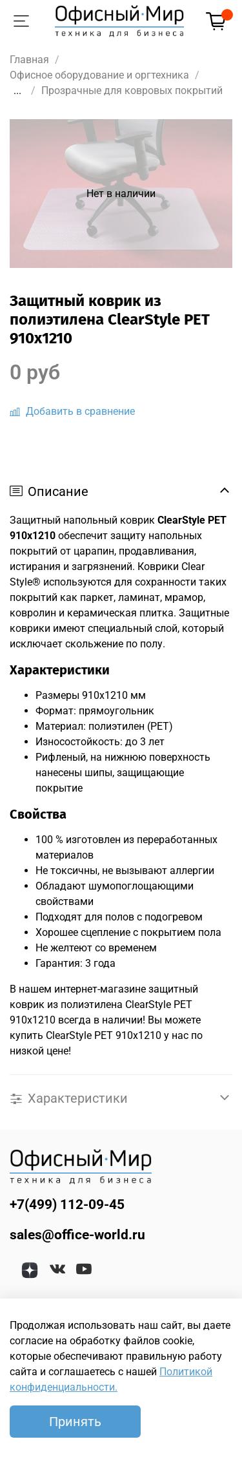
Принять (75, 1421)
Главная (29, 59)
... (17, 91)
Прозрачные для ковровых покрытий (132, 90)
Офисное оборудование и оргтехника (99, 75)
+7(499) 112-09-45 (67, 1204)
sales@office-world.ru (77, 1235)
